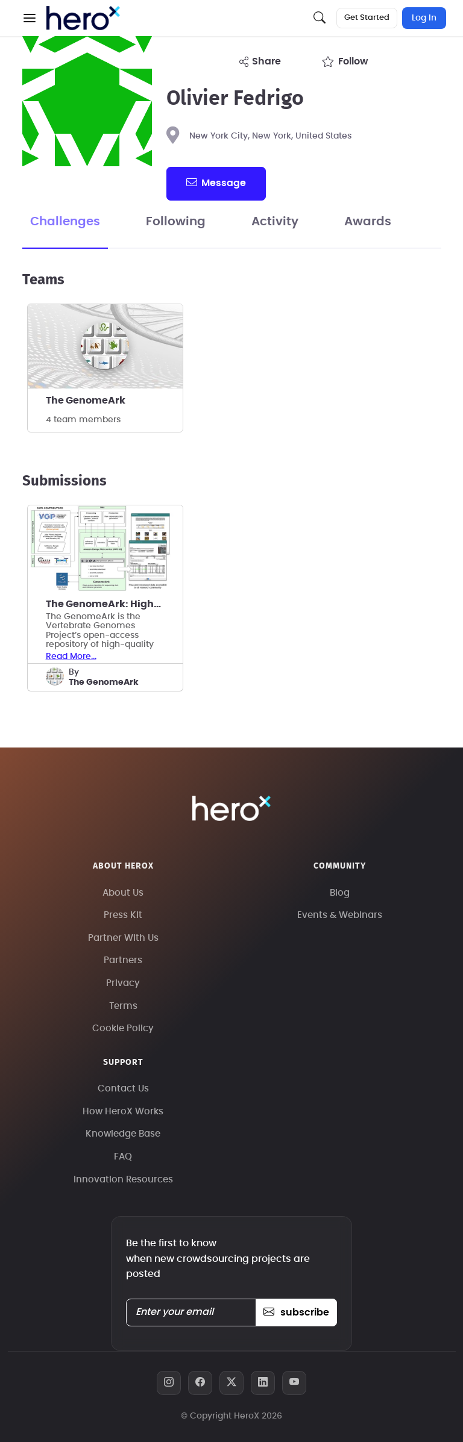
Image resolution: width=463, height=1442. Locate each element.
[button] (29, 18)
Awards (367, 222)
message (215, 182)
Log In (424, 18)
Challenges (65, 222)
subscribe (296, 1312)
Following (176, 222)
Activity (274, 222)
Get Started (366, 18)
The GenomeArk (85, 400)
